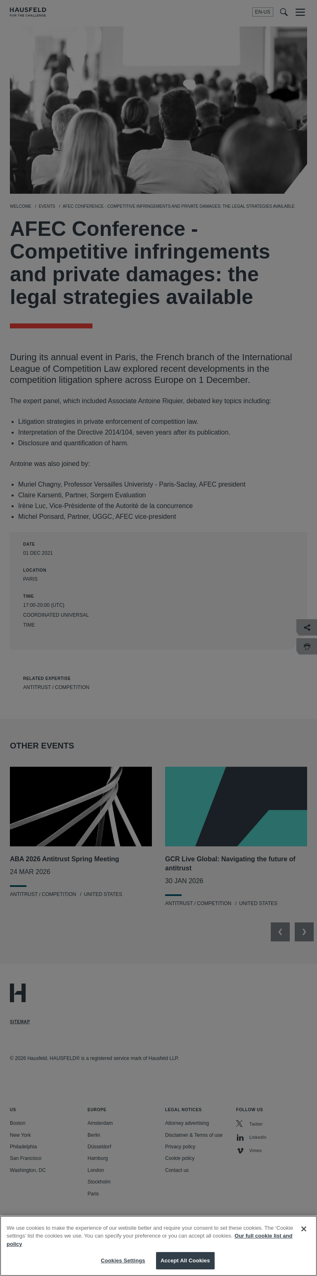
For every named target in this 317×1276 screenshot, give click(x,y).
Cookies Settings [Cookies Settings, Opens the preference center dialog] (123, 1266)
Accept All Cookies (185, 1266)
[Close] (304, 1234)
